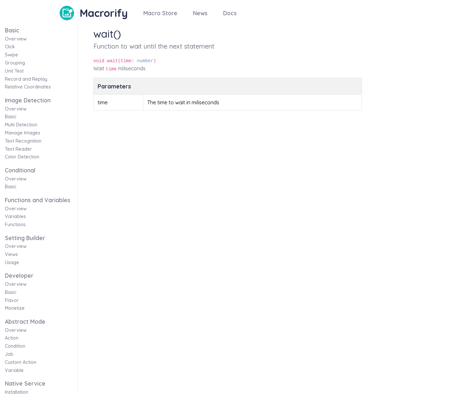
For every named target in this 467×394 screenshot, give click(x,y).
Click (10, 47)
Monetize (15, 308)
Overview (16, 39)
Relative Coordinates (28, 87)
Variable (14, 370)
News (200, 13)
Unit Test (14, 71)
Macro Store (160, 13)
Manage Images (22, 133)
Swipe (11, 55)
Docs (230, 13)
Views (11, 254)
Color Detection (22, 157)
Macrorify (104, 12)
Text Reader (18, 149)
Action (11, 338)
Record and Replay (26, 79)
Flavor (12, 300)
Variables (15, 216)
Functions (15, 224)
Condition (15, 346)
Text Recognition (23, 141)
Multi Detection (21, 125)
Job (9, 354)
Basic (11, 117)
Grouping (15, 63)
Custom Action (20, 362)
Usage (12, 262)
